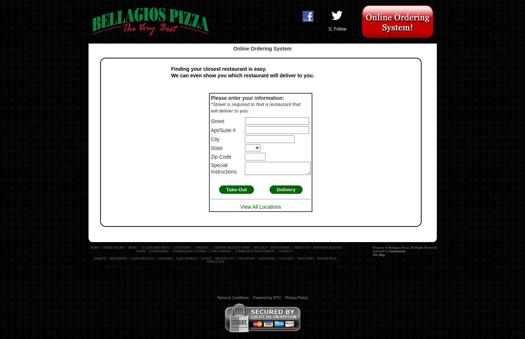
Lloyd (206, 260)
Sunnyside (266, 260)
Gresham (165, 260)
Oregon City (224, 260)
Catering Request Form (230, 250)
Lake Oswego (186, 260)
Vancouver (215, 264)
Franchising (281, 250)
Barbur (100, 260)
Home (94, 250)
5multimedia (397, 253)
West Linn (305, 260)
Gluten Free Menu (155, 250)
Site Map (379, 257)
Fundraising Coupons (190, 253)
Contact (285, 253)
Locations (182, 250)
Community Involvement (255, 253)
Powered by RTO (267, 300)
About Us (302, 250)
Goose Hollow (142, 260)
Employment (221, 253)
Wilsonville (327, 260)
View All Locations (260, 209)
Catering (201, 250)
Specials (260, 250)
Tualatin (286, 260)
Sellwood (246, 260)
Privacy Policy (296, 300)
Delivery (288, 192)
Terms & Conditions (233, 300)
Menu (132, 250)
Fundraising (159, 253)
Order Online (113, 250)
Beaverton (118, 260)
